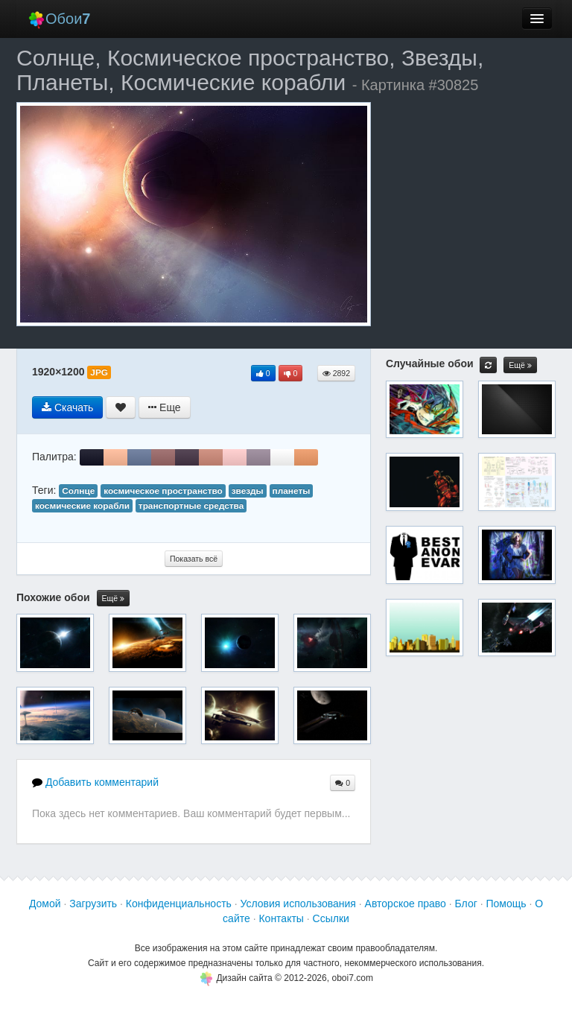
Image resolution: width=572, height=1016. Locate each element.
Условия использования (298, 903)
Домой (45, 903)
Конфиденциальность (179, 903)
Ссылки (331, 918)
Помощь (506, 903)
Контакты (280, 918)
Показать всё (193, 558)
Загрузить (93, 903)
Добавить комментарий (95, 782)
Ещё (113, 598)
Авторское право (405, 903)
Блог (466, 903)
